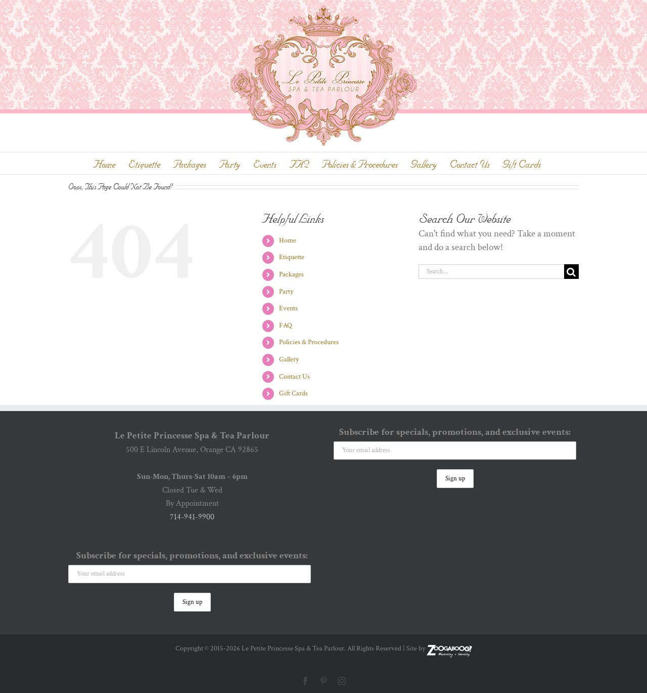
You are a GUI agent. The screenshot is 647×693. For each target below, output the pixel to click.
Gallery (289, 359)
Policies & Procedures (309, 342)
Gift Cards (293, 393)
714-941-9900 (192, 517)
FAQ (285, 325)
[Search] (571, 271)
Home (287, 240)
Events (288, 308)
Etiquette (291, 257)
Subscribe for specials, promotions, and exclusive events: (192, 555)
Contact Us (294, 376)
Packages (291, 274)
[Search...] (491, 271)
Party (286, 291)
